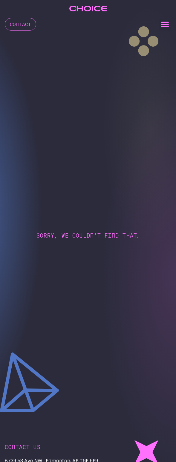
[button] (165, 24)
